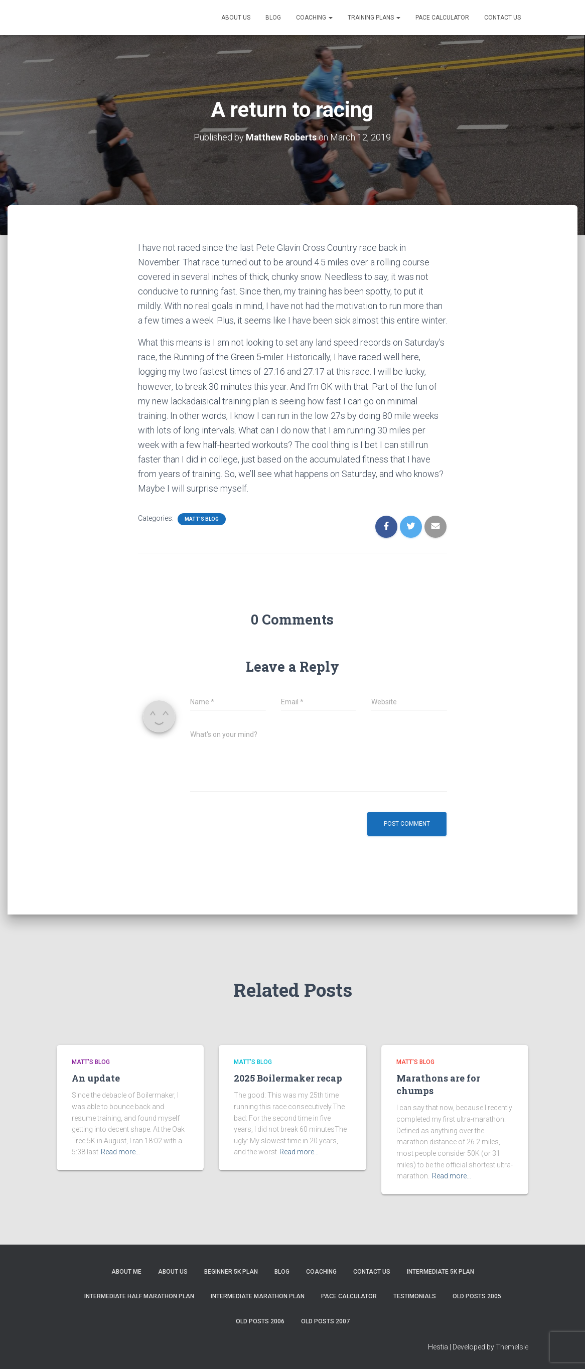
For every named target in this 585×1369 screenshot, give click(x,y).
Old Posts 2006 (260, 1320)
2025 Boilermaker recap (288, 1078)
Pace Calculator (442, 17)
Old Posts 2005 (477, 1296)
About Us (235, 17)
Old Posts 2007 (325, 1320)
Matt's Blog (202, 519)
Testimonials (414, 1296)
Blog (273, 17)
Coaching (314, 17)
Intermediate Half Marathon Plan (139, 1296)
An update (96, 1078)
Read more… (120, 1152)
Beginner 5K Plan (231, 1271)
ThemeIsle (512, 1347)
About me (126, 1271)
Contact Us (502, 17)
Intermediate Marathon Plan (258, 1296)
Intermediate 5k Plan (440, 1271)
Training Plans (374, 17)
